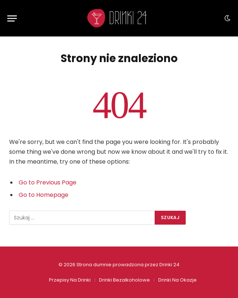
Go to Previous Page (47, 182)
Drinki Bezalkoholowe (124, 279)
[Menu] (12, 18)
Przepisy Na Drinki (70, 279)
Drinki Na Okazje (177, 279)
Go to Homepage (43, 195)
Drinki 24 (169, 264)
